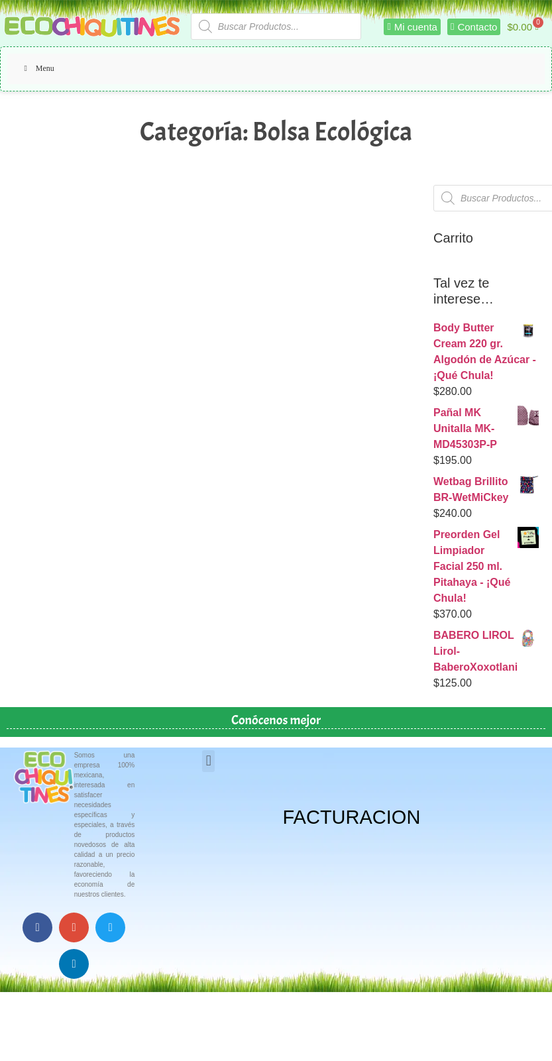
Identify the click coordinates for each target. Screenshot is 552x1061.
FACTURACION (352, 817)
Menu (37, 68)
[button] (208, 761)
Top (520, 1029)
